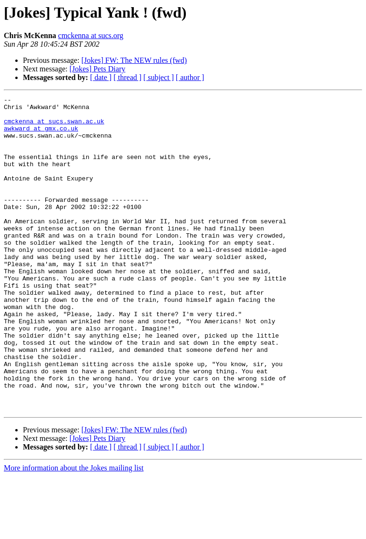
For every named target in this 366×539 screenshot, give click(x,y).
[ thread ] (127, 77)
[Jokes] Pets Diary (97, 69)
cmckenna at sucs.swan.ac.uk (54, 126)
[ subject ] (158, 77)
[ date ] (101, 77)
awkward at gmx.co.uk (41, 135)
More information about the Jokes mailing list (73, 531)
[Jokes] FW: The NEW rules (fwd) (134, 60)
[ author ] (190, 77)
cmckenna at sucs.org (90, 35)
